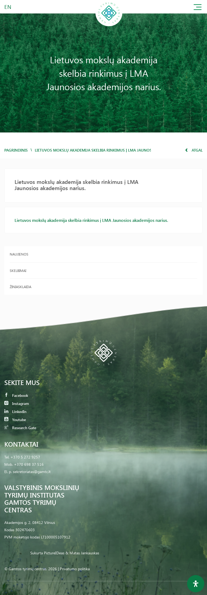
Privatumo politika (75, 568)
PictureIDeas (54, 552)
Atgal (194, 150)
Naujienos (19, 254)
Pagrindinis (16, 150)
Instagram (16, 403)
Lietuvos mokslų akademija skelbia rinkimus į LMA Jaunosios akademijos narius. (91, 220)
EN (8, 6)
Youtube (15, 419)
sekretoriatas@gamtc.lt (32, 471)
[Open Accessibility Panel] (195, 583)
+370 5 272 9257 (25, 457)
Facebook (16, 395)
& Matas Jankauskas (82, 552)
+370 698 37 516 (29, 464)
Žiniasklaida (20, 286)
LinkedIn (15, 411)
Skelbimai (18, 270)
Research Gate (20, 427)
